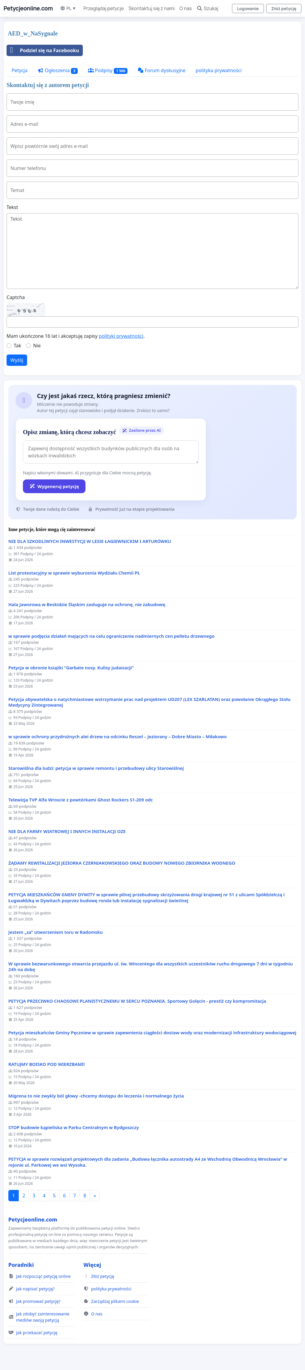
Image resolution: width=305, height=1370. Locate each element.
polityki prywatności (121, 336)
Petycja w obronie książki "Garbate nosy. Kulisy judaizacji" (71, 668)
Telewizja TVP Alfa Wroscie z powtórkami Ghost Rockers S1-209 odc (80, 800)
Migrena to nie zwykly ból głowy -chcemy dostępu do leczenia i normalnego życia (96, 1096)
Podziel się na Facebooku (43, 50)
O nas (186, 8)
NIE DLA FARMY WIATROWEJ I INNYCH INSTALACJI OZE (67, 831)
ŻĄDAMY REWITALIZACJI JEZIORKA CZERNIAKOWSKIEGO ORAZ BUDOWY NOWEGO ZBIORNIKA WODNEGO (121, 863)
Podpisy (107, 70)
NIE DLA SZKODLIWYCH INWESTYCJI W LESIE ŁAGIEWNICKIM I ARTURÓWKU (89, 541)
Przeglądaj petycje (103, 8)
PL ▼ (68, 8)
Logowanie (248, 8)
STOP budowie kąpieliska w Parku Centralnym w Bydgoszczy (73, 1127)
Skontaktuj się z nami (152, 8)
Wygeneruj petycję (54, 486)
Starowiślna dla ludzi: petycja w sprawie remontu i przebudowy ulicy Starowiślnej (96, 768)
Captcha (16, 297)
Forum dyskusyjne (162, 70)
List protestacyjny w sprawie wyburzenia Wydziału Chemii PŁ (74, 573)
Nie (37, 345)
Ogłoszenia (57, 70)
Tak (17, 345)
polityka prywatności (219, 70)
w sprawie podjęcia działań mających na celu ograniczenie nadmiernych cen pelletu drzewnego (111, 636)
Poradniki (21, 1264)
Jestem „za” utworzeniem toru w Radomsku (55, 932)
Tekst (12, 207)
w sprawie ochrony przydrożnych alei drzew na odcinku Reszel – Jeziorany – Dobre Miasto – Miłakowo (117, 736)
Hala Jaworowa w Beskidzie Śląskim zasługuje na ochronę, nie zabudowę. (87, 604)
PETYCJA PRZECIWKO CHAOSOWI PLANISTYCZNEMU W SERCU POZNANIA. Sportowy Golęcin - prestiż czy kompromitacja (137, 1001)
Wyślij (16, 360)
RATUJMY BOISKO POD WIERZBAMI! (46, 1064)
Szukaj (207, 8)
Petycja (19, 70)
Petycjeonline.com (28, 8)
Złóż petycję (283, 8)
